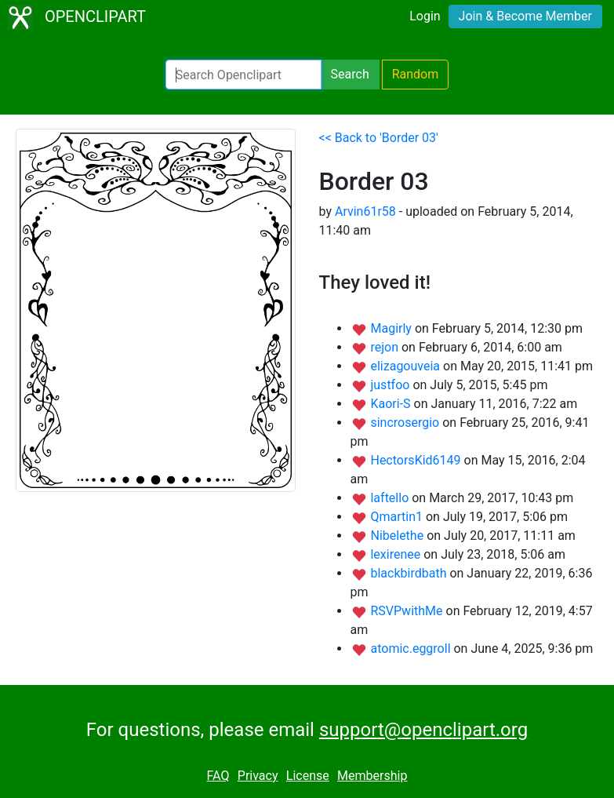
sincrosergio (406, 422)
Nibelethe (398, 535)
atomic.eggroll (411, 648)
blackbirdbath (409, 573)
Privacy (258, 775)
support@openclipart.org (423, 730)
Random (415, 74)
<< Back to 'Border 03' (378, 137)
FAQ (218, 775)
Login (424, 16)
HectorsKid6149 (416, 460)
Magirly (392, 328)
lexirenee (396, 554)
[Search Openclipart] (243, 74)
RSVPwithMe (407, 610)
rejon (385, 347)
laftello (391, 497)
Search (350, 74)
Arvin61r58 (365, 211)
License (307, 775)
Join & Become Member (525, 16)
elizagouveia (406, 366)
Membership (372, 775)
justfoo (391, 384)
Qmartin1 (397, 516)
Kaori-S (391, 403)
